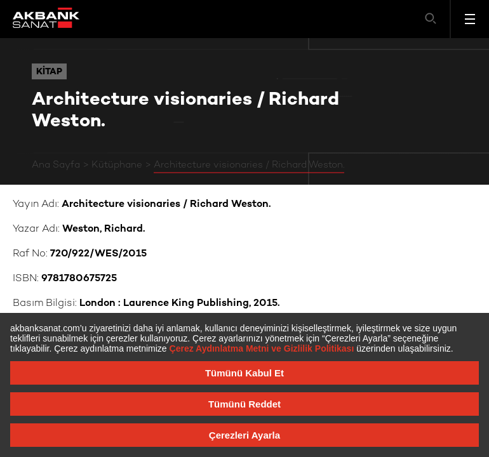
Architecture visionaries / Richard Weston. (249, 165)
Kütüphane (116, 165)
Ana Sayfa (56, 165)
